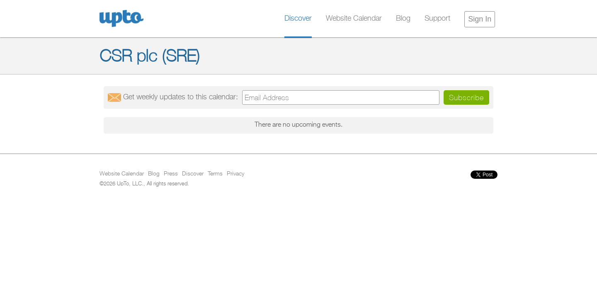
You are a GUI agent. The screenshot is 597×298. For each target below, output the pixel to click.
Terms (215, 174)
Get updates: (180, 97)
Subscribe (466, 97)
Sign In (479, 19)
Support (437, 18)
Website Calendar (354, 18)
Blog (403, 18)
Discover (298, 18)
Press (171, 174)
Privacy (235, 174)
